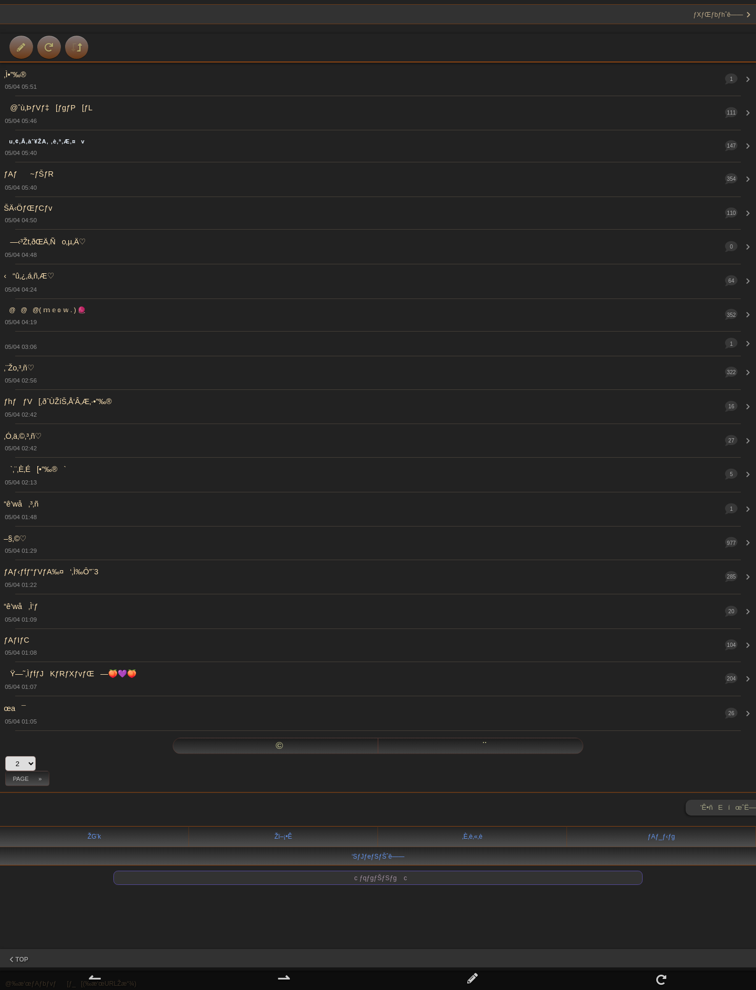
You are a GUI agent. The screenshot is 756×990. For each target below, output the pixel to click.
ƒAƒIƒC (16, 640)
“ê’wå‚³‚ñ (21, 504)
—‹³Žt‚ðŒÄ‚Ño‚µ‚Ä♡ (45, 242)
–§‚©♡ (15, 538)
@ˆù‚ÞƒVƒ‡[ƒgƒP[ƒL (48, 108)
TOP (18, 959)
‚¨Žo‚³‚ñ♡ (19, 368)
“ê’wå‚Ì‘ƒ (21, 606)
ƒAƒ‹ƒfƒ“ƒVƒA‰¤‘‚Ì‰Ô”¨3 (51, 572)
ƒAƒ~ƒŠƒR (29, 174)
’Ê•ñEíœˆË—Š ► (728, 809)
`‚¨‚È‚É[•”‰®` (35, 469)
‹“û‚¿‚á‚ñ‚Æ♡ (29, 276)
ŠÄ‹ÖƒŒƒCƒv (28, 208)
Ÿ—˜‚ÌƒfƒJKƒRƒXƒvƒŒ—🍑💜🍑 (70, 673)
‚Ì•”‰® (15, 74)
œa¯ (15, 708)
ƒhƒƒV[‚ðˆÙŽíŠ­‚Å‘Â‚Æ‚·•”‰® (58, 401)
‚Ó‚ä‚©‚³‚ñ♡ (22, 436)
